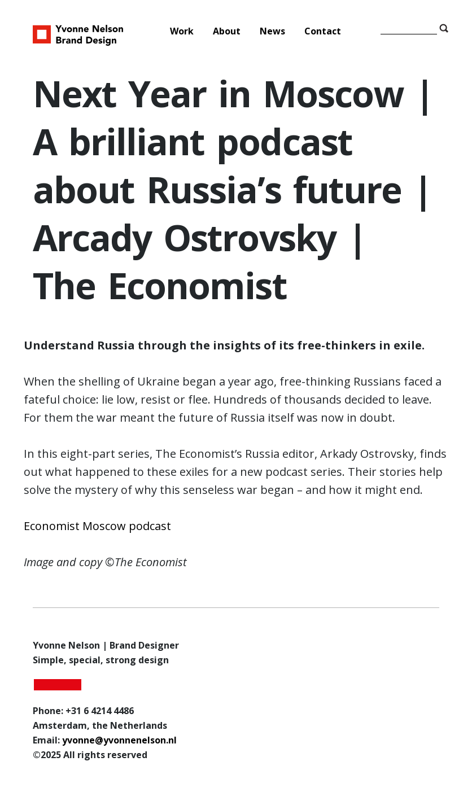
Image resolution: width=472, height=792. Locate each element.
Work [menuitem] (182, 31)
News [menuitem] (272, 31)
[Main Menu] (251, 31)
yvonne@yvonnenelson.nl (119, 740)
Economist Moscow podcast (97, 525)
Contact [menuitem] (322, 31)
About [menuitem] (227, 31)
